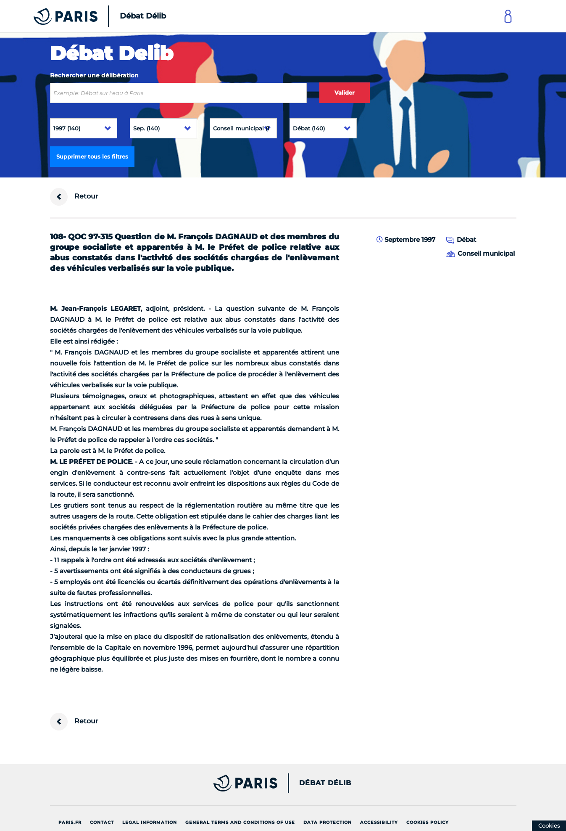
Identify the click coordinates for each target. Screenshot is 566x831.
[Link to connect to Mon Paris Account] (508, 16)
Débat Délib (325, 783)
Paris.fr (70, 822)
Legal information (149, 822)
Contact (102, 822)
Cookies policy (427, 822)
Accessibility (379, 822)
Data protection (327, 822)
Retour (74, 197)
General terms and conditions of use (240, 822)
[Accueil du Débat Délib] (88, 16)
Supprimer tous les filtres (92, 156)
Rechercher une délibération (94, 75)
